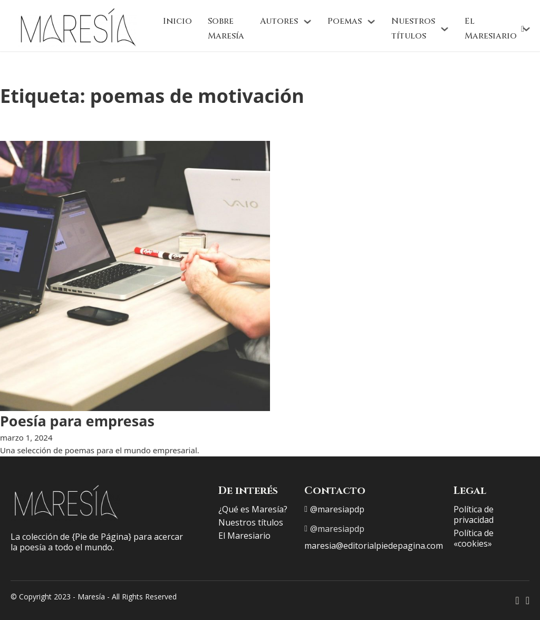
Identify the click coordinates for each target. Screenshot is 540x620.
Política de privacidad (474, 514)
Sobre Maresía (226, 28)
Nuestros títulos (413, 28)
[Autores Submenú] (307, 21)
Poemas (344, 21)
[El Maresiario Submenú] (526, 29)
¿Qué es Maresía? (252, 509)
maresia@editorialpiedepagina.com (373, 545)
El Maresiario (491, 28)
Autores (279, 21)
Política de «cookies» (474, 538)
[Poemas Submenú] (371, 21)
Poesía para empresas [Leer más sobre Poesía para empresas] (77, 421)
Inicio (177, 21)
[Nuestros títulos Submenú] (444, 29)
